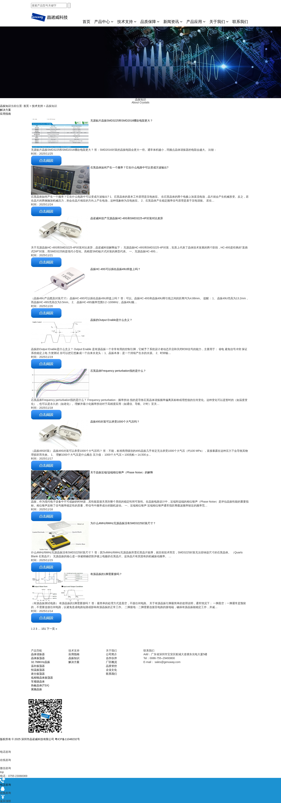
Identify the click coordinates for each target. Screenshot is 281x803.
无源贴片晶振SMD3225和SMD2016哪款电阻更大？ (121, 120)
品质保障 (149, 21)
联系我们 (240, 21)
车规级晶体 (38, 681)
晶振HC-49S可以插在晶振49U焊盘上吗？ (115, 269)
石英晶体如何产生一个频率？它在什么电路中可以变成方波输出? (129, 167)
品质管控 (111, 665)
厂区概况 (111, 662)
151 (43, 628)
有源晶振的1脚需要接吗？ (106, 574)
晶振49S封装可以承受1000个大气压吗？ (115, 421)
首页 (86, 21)
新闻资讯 (172, 21)
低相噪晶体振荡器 (42, 677)
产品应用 (195, 21)
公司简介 (111, 654)
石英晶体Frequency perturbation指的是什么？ (118, 370)
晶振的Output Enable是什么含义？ (111, 319)
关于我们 (219, 21)
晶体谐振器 (38, 654)
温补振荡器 (38, 665)
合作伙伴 (111, 658)
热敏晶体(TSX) (40, 685)
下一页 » (52, 628)
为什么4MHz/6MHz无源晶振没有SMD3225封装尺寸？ (123, 523)
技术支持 (126, 21)
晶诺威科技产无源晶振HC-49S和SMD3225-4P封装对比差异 (126, 218)
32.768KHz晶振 (40, 662)
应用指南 (5, 113)
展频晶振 (36, 689)
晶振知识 (5, 105)
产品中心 (103, 21)
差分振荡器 (38, 673)
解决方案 (5, 109)
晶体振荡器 (38, 658)
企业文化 (111, 669)
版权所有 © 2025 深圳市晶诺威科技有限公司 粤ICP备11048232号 (40, 739)
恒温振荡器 (38, 669)
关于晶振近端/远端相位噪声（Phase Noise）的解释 (121, 472)
